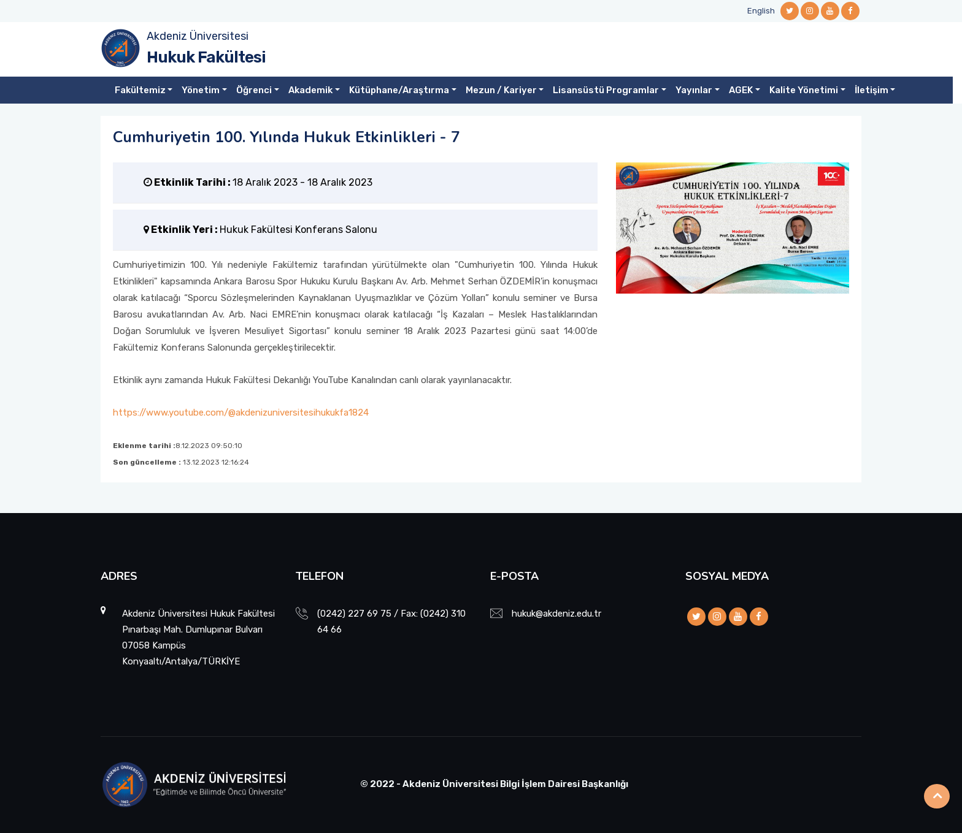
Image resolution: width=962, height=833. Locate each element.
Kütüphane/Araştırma (399, 90)
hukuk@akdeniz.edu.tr (556, 613)
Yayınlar (693, 90)
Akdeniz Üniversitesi (197, 36)
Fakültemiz (140, 90)
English (761, 10)
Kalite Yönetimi (803, 90)
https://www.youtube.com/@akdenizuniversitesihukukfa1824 (241, 412)
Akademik (310, 90)
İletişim (871, 90)
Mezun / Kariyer (501, 90)
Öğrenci (254, 90)
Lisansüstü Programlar (606, 90)
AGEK (741, 90)
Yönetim (201, 90)
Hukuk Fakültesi (206, 57)
